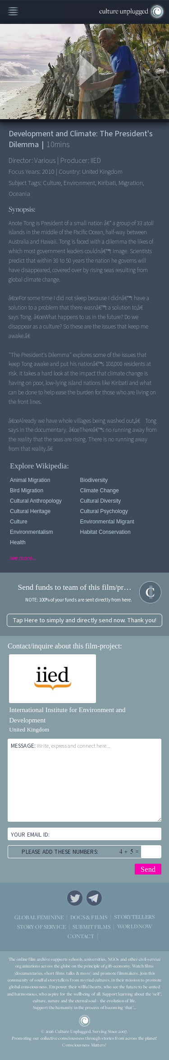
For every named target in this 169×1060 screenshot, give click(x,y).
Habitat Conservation (105, 532)
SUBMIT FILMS (91, 926)
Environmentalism (31, 532)
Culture (18, 521)
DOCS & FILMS (88, 916)
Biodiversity (94, 480)
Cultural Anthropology (36, 501)
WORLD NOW (134, 926)
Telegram (94, 898)
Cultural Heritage (30, 511)
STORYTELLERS (134, 917)
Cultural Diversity (100, 501)
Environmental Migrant (107, 521)
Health (18, 542)
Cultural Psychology (104, 511)
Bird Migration (26, 490)
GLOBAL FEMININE (39, 916)
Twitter (75, 898)
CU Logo (85, 1021)
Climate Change (99, 490)
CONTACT (81, 935)
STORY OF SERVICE (41, 926)
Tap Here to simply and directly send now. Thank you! (84, 620)
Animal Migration (30, 480)
